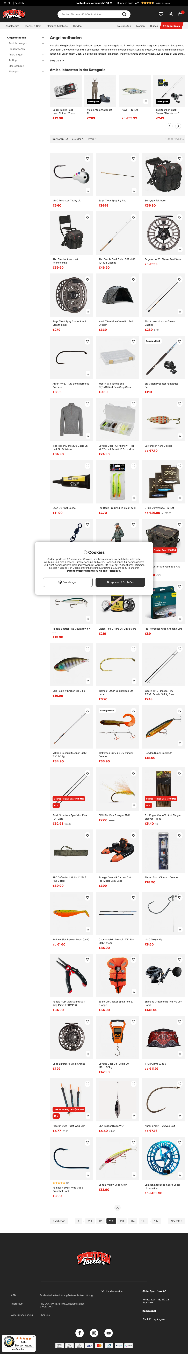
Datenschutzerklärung (80, 1295)
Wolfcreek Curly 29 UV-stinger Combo (116, 754)
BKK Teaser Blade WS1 (111, 1125)
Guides (154, 25)
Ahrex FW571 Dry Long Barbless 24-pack (71, 385)
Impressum (17, 1303)
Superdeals (171, 25)
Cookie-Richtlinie (109, 570)
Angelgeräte (12, 25)
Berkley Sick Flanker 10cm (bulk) (71, 939)
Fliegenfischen (24, 48)
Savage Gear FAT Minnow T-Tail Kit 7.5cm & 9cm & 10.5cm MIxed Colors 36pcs (117, 447)
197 (156, 1220)
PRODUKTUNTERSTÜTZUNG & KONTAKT (56, 1305)
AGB (13, 1295)
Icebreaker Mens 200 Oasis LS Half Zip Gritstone (70, 447)
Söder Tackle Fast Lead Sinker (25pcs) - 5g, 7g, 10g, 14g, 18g (65, 111)
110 (90, 1220)
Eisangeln (24, 71)
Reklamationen (76, 1303)
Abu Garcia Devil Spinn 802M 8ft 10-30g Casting (117, 261)
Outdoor (77, 25)
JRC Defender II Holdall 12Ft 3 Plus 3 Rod (69, 879)
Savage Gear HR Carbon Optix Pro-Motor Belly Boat (116, 879)
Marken (140, 25)
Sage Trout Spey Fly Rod (112, 200)
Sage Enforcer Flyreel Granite (69, 1063)
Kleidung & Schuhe (57, 25)
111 (100, 1220)
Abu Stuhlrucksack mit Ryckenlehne (65, 261)
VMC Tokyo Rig (153, 939)
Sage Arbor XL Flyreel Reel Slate (163, 259)
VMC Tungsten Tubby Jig (67, 200)
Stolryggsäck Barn (155, 200)
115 (143, 1220)
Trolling (24, 60)
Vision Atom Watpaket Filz (99, 111)
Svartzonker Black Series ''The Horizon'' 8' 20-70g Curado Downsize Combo (169, 111)
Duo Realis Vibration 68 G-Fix (69, 690)
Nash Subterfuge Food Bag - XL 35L (162, 568)
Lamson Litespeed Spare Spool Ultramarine (162, 1186)
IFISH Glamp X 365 (155, 1063)
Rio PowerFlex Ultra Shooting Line (163, 628)
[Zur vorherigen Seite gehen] (59, 1221)
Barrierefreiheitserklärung (54, 1295)
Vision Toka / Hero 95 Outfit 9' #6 (117, 628)
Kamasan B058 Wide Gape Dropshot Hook (68, 1189)
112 (111, 1220)
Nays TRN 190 (130, 109)
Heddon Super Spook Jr (158, 752)
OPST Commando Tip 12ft (159, 507)
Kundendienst (125, 3)
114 (133, 1220)
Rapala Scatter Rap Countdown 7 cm (71, 630)
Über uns (45, 1314)
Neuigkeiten (124, 25)
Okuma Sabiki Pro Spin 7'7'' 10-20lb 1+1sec (116, 941)
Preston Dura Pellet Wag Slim (69, 1125)
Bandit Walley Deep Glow (113, 1184)
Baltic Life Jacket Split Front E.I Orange (116, 1003)
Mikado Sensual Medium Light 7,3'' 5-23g (69, 754)
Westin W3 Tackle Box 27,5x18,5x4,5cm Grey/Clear (115, 385)
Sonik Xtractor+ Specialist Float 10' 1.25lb (70, 817)
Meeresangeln (24, 65)
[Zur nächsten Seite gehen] (176, 1221)
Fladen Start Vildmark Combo (161, 877)
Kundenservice (114, 1291)
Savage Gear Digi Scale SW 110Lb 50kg (114, 1065)
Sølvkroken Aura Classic (158, 445)
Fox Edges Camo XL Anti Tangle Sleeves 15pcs (162, 817)
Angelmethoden (23, 37)
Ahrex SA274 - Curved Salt (160, 1125)
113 (122, 1220)
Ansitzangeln (24, 54)
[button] (159, 3)
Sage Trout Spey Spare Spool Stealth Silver (69, 323)
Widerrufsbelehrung (22, 1314)
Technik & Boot (33, 25)
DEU (15, 3)
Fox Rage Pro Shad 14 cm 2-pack (117, 507)
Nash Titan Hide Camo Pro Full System (116, 323)
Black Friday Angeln (153, 1319)
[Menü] (34, 1337)
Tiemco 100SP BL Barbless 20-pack (116, 692)
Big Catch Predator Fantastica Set (161, 385)
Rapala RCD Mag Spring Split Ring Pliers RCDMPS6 (69, 1003)
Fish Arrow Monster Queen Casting (160, 323)
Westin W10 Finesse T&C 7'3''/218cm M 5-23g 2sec (160, 692)
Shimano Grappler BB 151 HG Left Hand (163, 1003)
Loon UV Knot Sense (64, 507)
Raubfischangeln (24, 43)
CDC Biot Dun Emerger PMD (114, 815)
